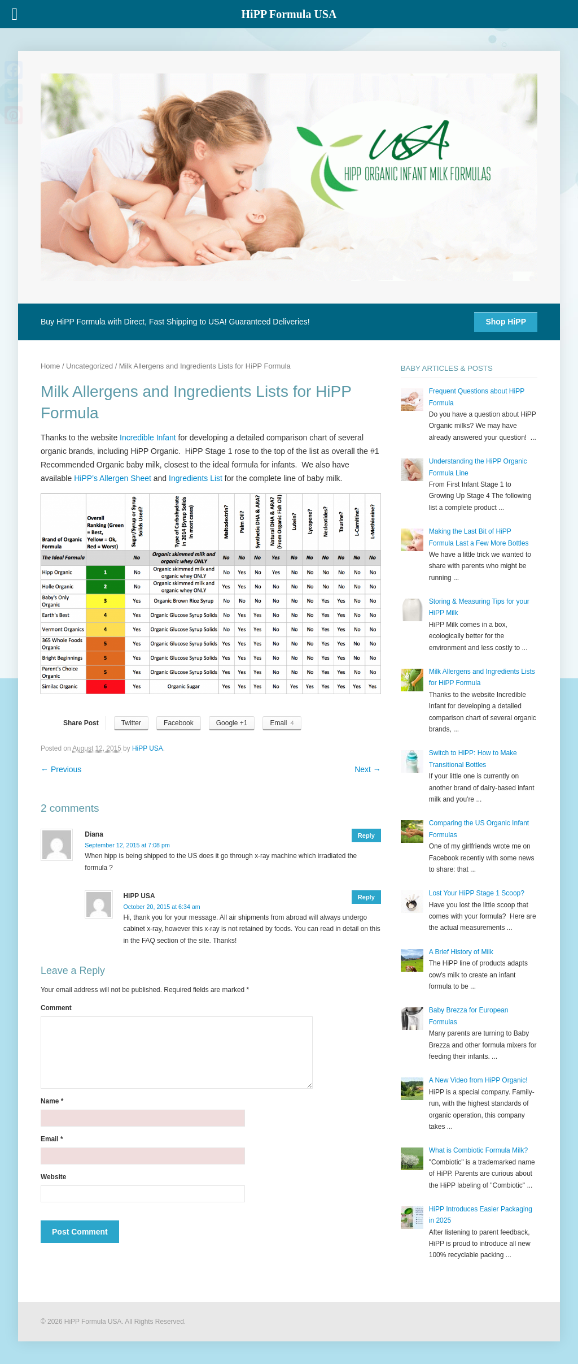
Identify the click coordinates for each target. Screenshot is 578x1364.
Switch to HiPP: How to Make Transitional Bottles (473, 758)
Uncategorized (89, 366)
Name (52, 1101)
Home (50, 366)
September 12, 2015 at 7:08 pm (127, 845)
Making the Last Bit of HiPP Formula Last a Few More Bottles (479, 537)
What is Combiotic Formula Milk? (478, 1150)
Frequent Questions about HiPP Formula (476, 396)
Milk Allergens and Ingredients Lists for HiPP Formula (482, 677)
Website (53, 1177)
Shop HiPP (505, 321)
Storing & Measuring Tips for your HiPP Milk (479, 607)
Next (367, 769)
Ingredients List (197, 478)
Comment (56, 1008)
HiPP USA (147, 748)
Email (52, 1139)
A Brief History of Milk (461, 952)
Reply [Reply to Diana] (366, 835)
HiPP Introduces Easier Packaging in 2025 (480, 1214)
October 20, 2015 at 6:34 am (162, 906)
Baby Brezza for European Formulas (469, 1015)
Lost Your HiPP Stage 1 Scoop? (476, 893)
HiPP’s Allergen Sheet (114, 478)
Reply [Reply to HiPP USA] (366, 897)
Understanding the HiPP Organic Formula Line (478, 467)
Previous (61, 769)
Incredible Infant (147, 437)
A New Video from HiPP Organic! (478, 1080)
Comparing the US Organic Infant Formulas (479, 828)
